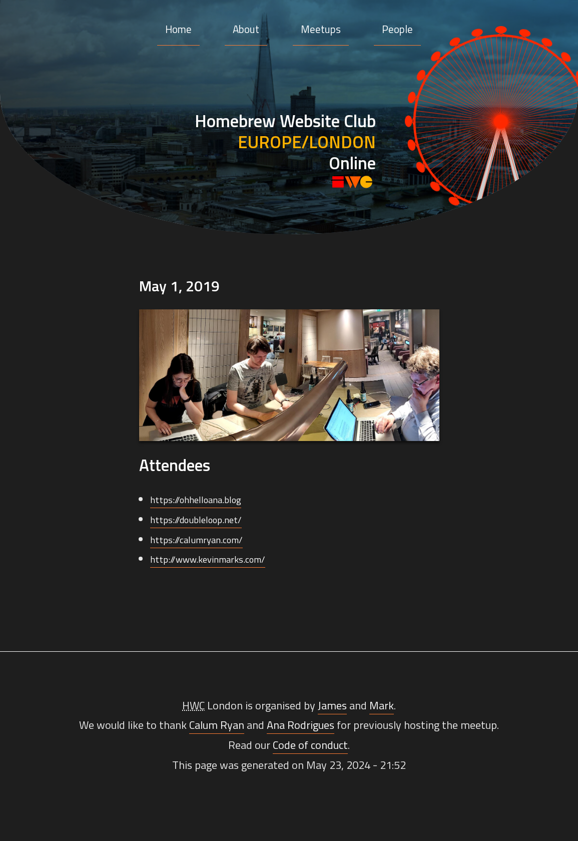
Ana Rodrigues (300, 724)
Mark (381, 705)
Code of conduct (310, 744)
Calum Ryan (216, 724)
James (332, 705)
